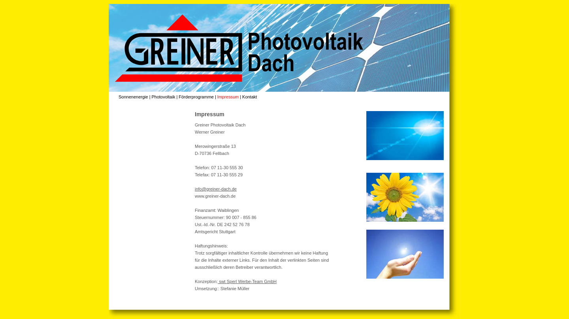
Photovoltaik (163, 96)
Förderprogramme (196, 96)
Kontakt (249, 96)
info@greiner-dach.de (216, 189)
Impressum (228, 96)
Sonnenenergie (133, 96)
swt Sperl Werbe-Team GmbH (247, 281)
